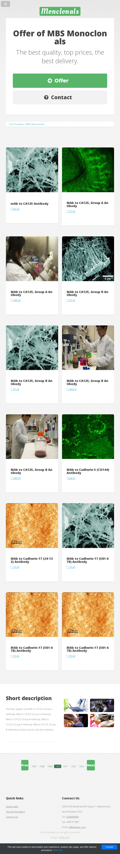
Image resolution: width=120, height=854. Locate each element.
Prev (24, 765)
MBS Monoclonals (35, 124)
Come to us (12, 816)
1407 (34, 766)
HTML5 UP (64, 837)
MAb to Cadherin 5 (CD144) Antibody (88, 471)
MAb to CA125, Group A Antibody (87, 204)
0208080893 (72, 816)
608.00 (71, 478)
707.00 (71, 211)
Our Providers (16, 124)
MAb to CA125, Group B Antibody (87, 293)
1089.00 (15, 300)
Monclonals (60, 11)
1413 (81, 766)
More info (57, 850)
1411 (65, 766)
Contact (61, 97)
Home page (12, 806)
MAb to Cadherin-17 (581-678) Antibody (88, 560)
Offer (61, 80)
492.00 (15, 209)
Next (91, 765)
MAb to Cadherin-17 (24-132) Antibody (32, 560)
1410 (57, 766)
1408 (41, 766)
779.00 (15, 567)
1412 (73, 766)
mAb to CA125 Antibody (29, 203)
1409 (49, 766)
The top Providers (15, 811)
